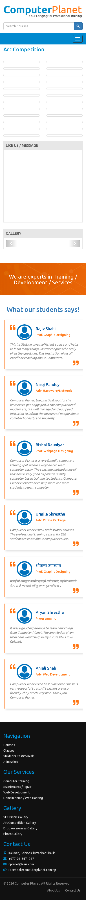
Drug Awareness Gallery (20, 828)
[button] (11, 243)
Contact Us (72, 890)
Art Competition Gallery (19, 822)
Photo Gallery (12, 834)
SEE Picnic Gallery (15, 817)
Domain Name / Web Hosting (23, 798)
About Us (53, 890)
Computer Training (16, 781)
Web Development (16, 792)
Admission (10, 762)
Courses (9, 745)
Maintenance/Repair (17, 787)
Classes (8, 750)
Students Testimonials (19, 756)
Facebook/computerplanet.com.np (29, 870)
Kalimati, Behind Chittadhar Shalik (29, 853)
